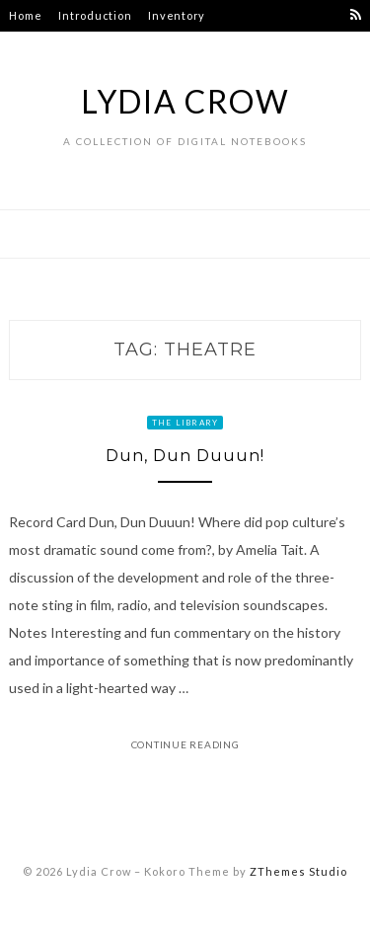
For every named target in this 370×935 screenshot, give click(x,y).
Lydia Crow (185, 101)
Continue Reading (185, 744)
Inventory (176, 15)
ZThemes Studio (298, 871)
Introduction (94, 15)
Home (25, 15)
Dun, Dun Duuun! (185, 455)
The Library (185, 423)
